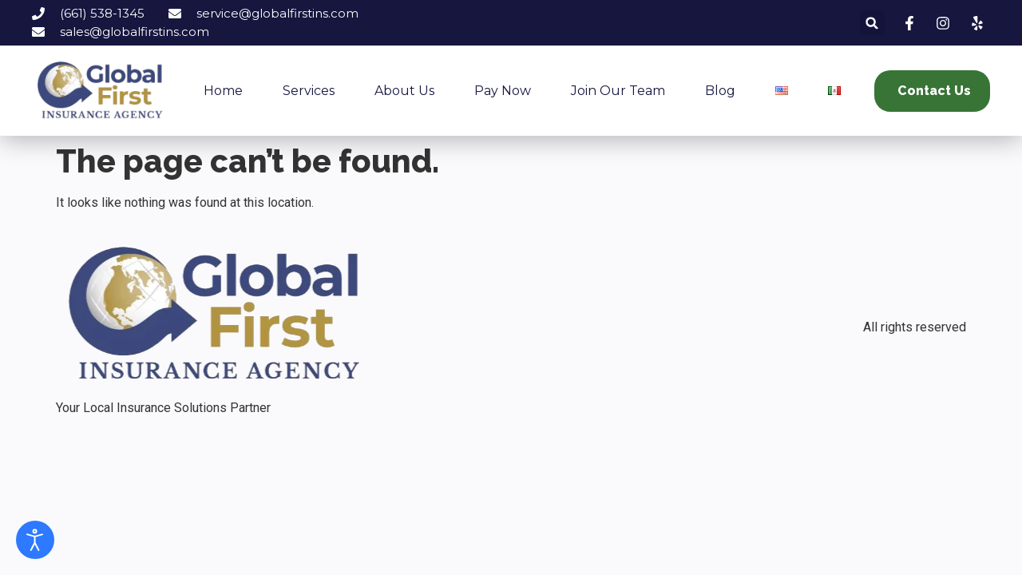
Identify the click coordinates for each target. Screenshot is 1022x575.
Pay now (502, 90)
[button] (872, 22)
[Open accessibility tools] (35, 540)
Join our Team (618, 90)
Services (309, 90)
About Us (404, 90)
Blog (720, 90)
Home (223, 90)
